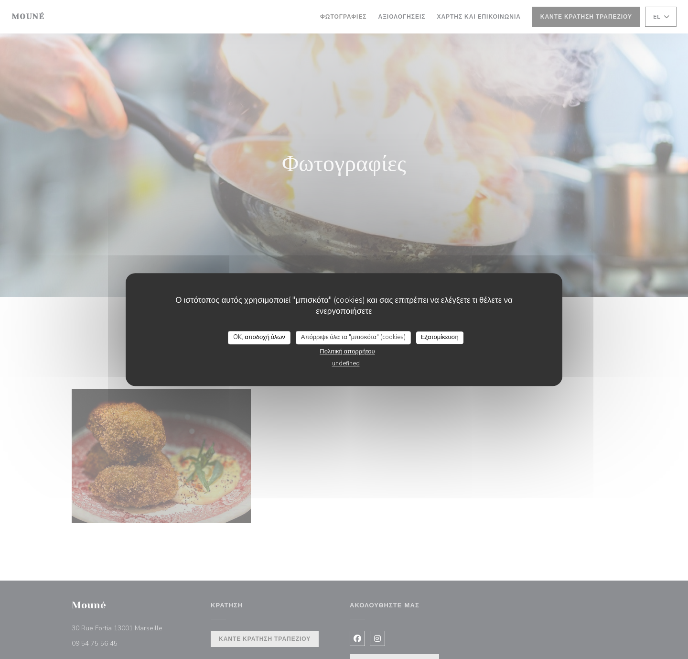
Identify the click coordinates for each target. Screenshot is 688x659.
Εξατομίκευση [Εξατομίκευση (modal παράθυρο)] (440, 337)
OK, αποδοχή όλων (259, 337)
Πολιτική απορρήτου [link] (347, 351)
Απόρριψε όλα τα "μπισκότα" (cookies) (353, 337)
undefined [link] (346, 363)
